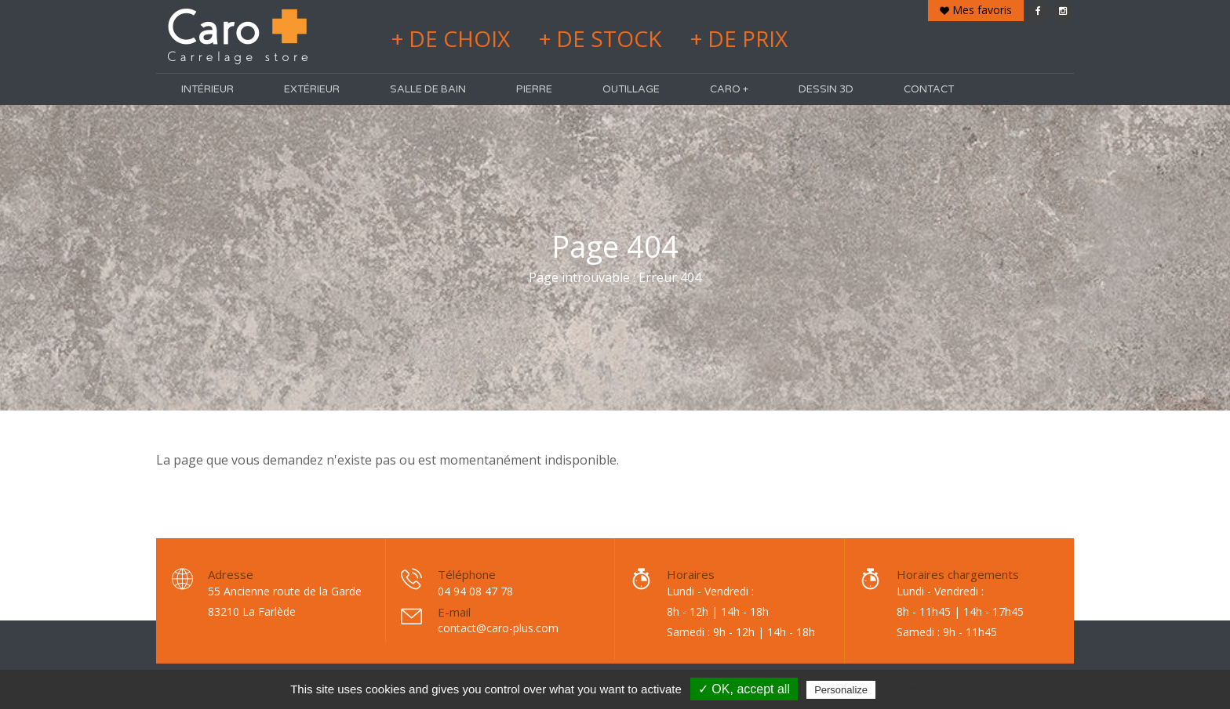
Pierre (534, 89)
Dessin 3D (826, 89)
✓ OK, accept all (744, 689)
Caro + (729, 89)
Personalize (841, 690)
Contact (929, 89)
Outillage (631, 89)
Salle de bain (428, 89)
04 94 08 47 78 (475, 591)
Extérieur (312, 89)
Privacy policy (917, 689)
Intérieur (207, 89)
